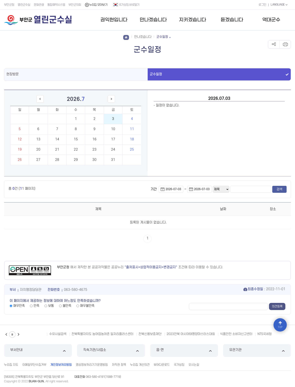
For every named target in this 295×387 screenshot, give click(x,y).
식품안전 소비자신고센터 (236, 334)
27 (38, 160)
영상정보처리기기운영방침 (92, 365)
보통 (51, 306)
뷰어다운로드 (162, 365)
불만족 (67, 306)
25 (132, 149)
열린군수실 (24, 5)
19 (20, 149)
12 (20, 139)
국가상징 (179, 365)
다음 (18, 334)
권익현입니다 (113, 20)
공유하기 (273, 44)
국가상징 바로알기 (126, 5)
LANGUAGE (279, 5)
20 (38, 149)
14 (57, 139)
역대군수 (271, 20)
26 (20, 160)
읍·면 (184, 350)
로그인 (262, 5)
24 (113, 149)
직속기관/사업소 (111, 350)
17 (113, 139)
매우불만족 (87, 306)
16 (94, 139)
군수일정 (156, 74)
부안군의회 (74, 5)
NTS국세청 (265, 334)
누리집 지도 (11, 365)
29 (76, 160)
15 (76, 139)
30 (94, 160)
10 (113, 129)
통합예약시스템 (56, 5)
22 (76, 149)
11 (132, 129)
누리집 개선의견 (140, 365)
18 (132, 139)
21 (57, 149)
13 (38, 139)
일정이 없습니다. (167, 105)
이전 (6, 334)
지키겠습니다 (192, 20)
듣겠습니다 (232, 20)
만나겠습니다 (153, 20)
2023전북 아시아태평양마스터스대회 (191, 334)
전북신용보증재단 (149, 334)
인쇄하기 (285, 44)
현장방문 (12, 74)
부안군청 (9, 5)
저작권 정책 (119, 365)
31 (113, 160)
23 (94, 149)
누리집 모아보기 (96, 5)
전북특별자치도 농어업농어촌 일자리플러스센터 (102, 334)
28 (57, 160)
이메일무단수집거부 (34, 365)
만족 (36, 306)
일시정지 (12, 334)
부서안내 (38, 350)
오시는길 (193, 365)
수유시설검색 (57, 334)
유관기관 (257, 350)
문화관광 (39, 5)
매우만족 (19, 306)
